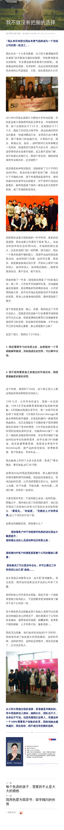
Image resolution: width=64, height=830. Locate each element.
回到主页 (12, 2)
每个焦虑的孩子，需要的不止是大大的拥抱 (30, 789)
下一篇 (9, 795)
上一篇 (9, 782)
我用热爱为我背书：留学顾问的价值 (30, 801)
